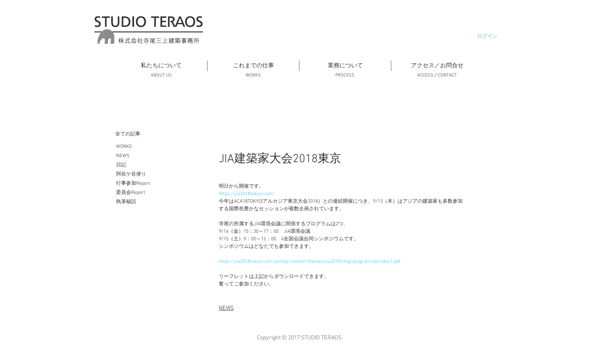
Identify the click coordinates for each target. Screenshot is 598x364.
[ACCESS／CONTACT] (437, 75)
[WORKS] (253, 75)
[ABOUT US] (161, 75)
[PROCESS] (345, 75)
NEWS (226, 308)
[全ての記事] (157, 134)
